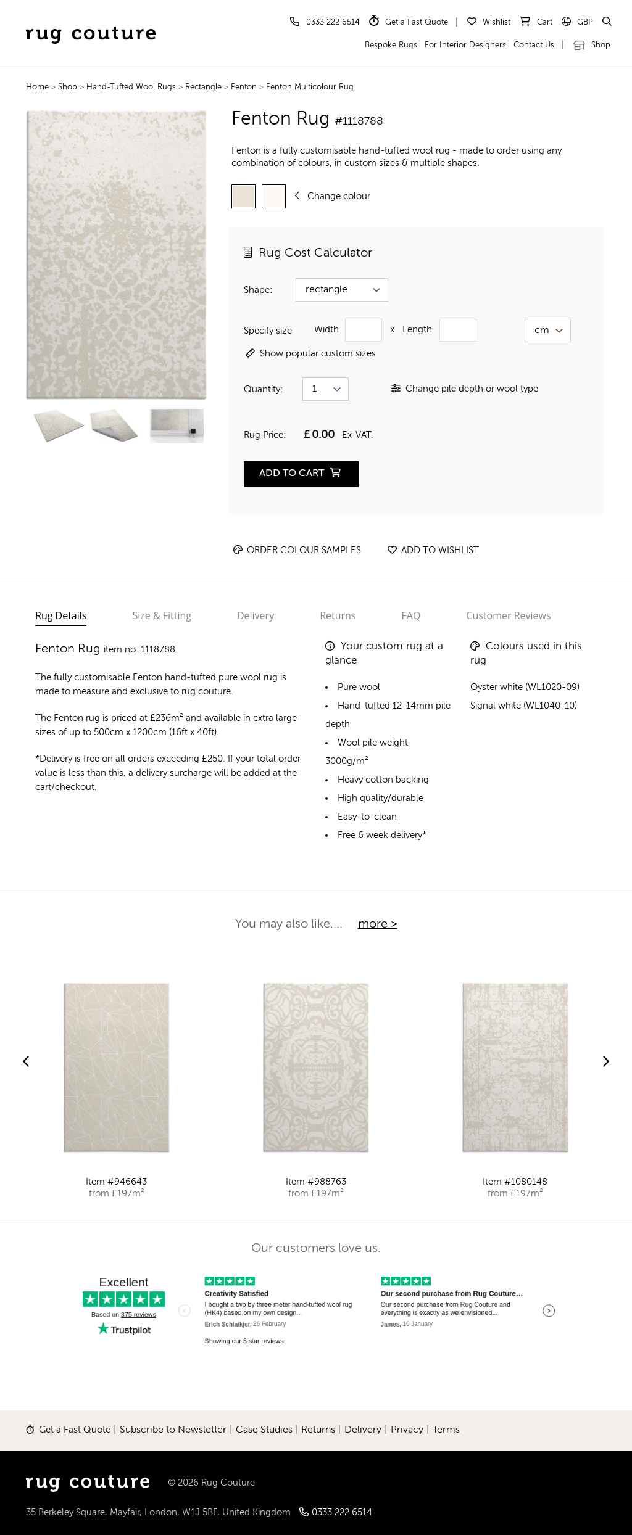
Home (37, 87)
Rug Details (60, 615)
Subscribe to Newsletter (173, 1430)
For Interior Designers (465, 45)
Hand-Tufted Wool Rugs (132, 87)
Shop (591, 45)
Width (326, 329)
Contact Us (534, 45)
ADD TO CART (300, 473)
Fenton (244, 87)
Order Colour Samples (297, 550)
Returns (338, 615)
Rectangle (204, 87)
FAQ (411, 615)
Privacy (407, 1430)
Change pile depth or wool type (464, 388)
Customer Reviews (508, 615)
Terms (446, 1430)
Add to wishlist (433, 550)
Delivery (255, 615)
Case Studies (264, 1430)
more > (377, 924)
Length (417, 329)
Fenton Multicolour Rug (310, 87)
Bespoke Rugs (391, 45)
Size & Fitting (161, 615)
